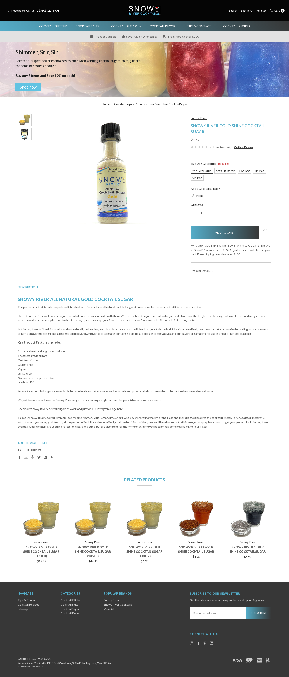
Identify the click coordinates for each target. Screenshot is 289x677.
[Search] (233, 10)
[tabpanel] (41, 531)
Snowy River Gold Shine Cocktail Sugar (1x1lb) (41, 552)
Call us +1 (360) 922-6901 (34, 658)
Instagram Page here (110, 409)
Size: (210, 163)
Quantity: (197, 204)
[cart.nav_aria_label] (276, 10)
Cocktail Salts (89, 26)
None (199, 195)
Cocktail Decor (164, 26)
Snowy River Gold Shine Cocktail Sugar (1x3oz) (144, 552)
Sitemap (23, 613)
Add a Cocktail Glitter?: (206, 188)
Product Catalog (103, 36)
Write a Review (243, 147)
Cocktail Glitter (53, 26)
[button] (28, 87)
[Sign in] (244, 10)
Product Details (202, 270)
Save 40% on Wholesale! (139, 36)
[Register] (261, 10)
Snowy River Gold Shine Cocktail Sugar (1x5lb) (93, 552)
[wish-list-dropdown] (265, 231)
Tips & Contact (200, 26)
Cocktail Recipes (236, 26)
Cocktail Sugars (126, 26)
